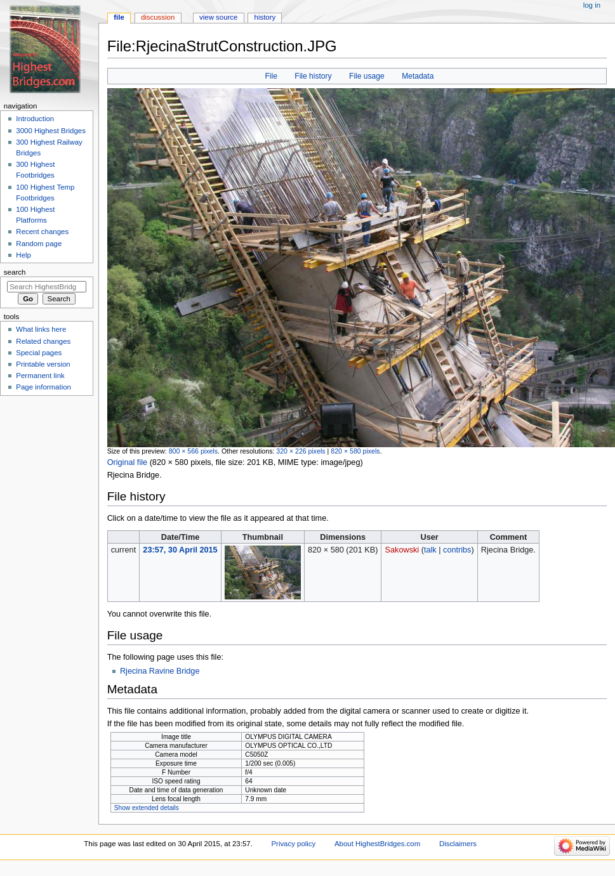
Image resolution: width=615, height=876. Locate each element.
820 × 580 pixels (355, 451)
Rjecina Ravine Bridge (160, 671)
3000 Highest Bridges (51, 130)
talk (430, 550)
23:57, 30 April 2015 (180, 550)
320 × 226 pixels (300, 451)
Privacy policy (293, 843)
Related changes (43, 341)
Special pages (39, 352)
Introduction (35, 118)
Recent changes (42, 231)
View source (218, 17)
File (271, 76)
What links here (41, 329)
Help (23, 255)
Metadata (417, 76)
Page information (43, 387)
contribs (457, 550)
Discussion (158, 17)
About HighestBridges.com (377, 843)
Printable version (43, 364)
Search (15, 272)
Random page (39, 243)
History (265, 17)
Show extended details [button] (146, 807)
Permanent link (40, 375)
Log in (591, 5)
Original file (127, 462)
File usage (367, 76)
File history (312, 76)
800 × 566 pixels (193, 451)
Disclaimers (458, 843)
